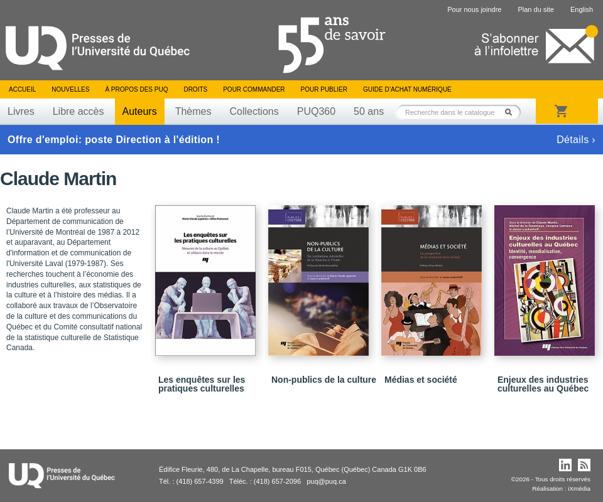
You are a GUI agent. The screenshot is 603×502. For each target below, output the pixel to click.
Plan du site (535, 9)
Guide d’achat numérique (407, 89)
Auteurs (139, 111)
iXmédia (579, 488)
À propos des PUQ (136, 89)
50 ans (369, 111)
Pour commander (254, 89)
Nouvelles (70, 89)
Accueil (22, 89)
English (581, 9)
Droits (195, 89)
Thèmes (193, 111)
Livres (21, 111)
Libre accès (78, 111)
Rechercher (512, 112)
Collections (253, 111)
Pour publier (324, 89)
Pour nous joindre (474, 9)
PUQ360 (316, 111)
